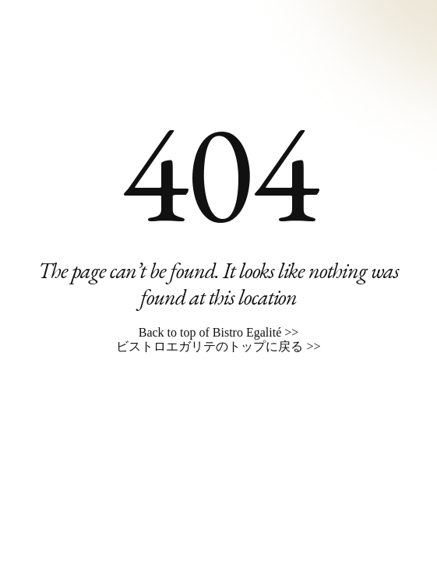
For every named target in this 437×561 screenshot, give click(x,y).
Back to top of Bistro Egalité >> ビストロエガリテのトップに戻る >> (218, 339)
